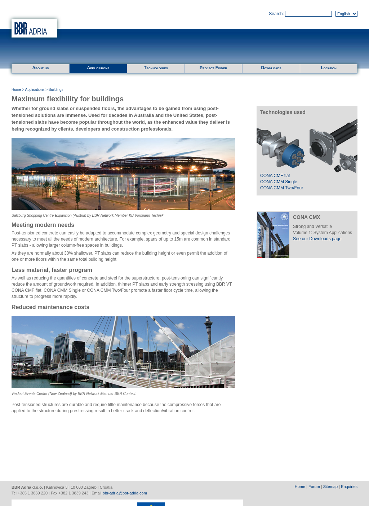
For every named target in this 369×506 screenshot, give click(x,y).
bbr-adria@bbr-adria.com (125, 493)
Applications (98, 67)
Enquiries (349, 486)
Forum (314, 486)
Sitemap (330, 486)
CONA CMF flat (275, 175)
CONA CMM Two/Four (281, 187)
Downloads (271, 67)
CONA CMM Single (278, 181)
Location (329, 67)
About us (40, 67)
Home (16, 90)
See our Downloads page (317, 238)
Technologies (156, 67)
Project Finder (213, 67)
